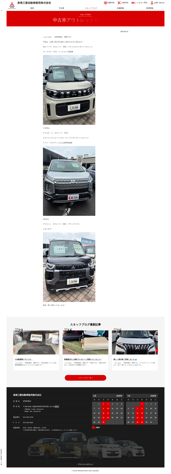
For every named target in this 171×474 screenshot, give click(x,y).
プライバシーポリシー (85, 464)
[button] (157, 351)
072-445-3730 (28, 417)
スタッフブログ (85, 14)
